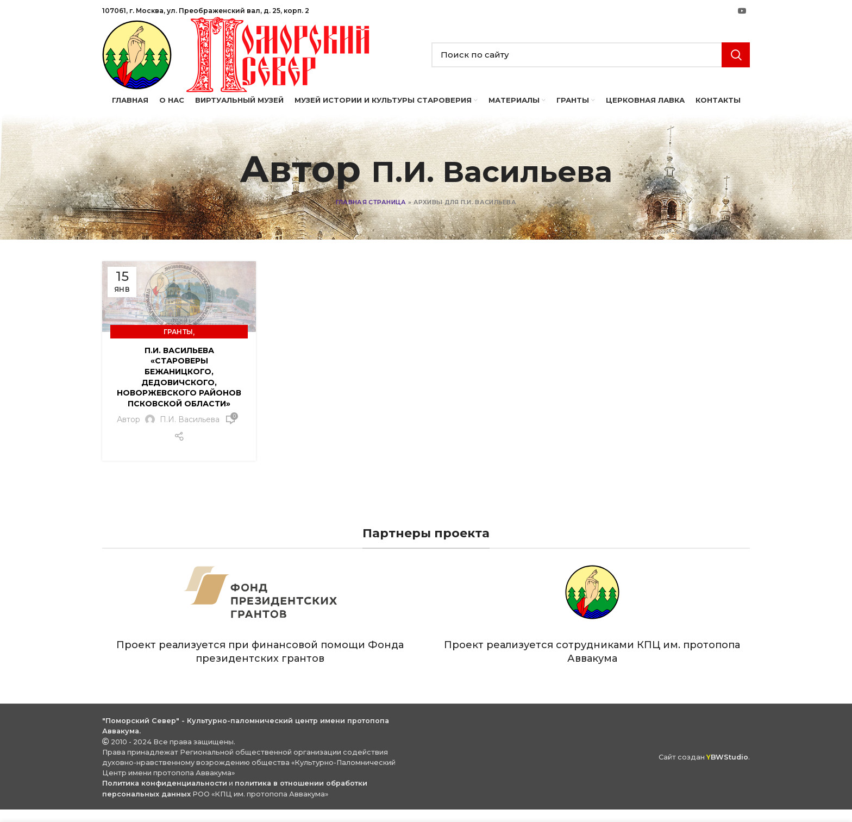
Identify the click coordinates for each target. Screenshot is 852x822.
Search (736, 77)
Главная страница (371, 246)
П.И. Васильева (491, 213)
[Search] (590, 77)
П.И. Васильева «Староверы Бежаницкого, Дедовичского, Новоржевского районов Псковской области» (179, 421)
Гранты (178, 376)
